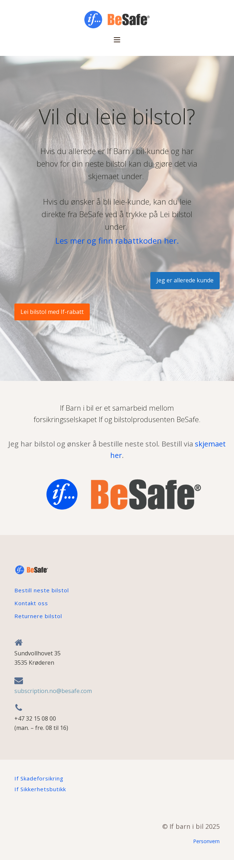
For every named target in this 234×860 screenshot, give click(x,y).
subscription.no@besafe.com (53, 691)
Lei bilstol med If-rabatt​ (52, 312)
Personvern (206, 841)
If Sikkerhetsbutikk (40, 789)
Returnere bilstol (38, 616)
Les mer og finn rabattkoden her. (117, 240)
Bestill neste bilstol (41, 590)
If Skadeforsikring (39, 778)
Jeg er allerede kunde (185, 280)
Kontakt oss (31, 603)
